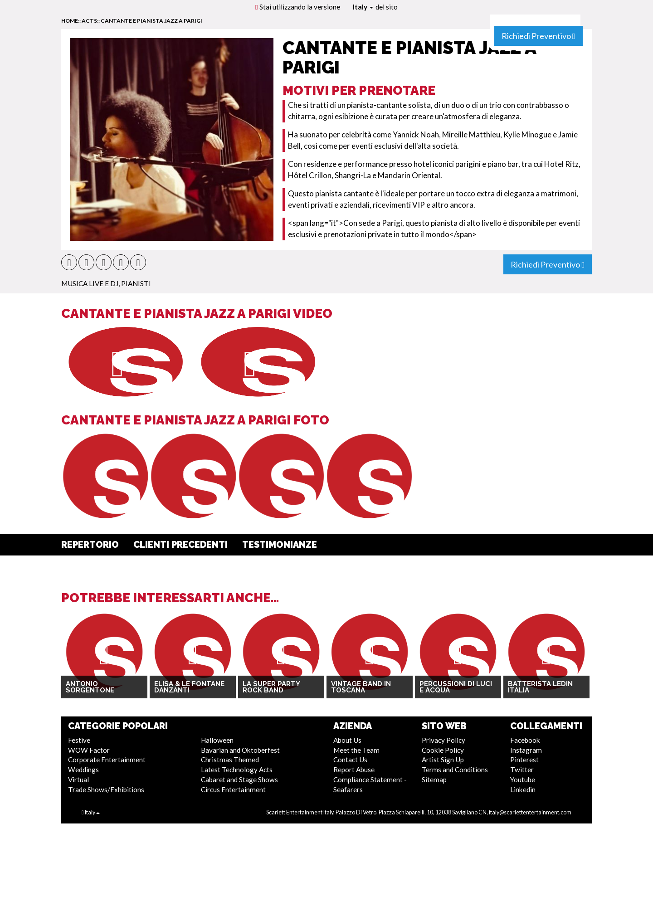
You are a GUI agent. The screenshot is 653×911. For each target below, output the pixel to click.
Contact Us (350, 759)
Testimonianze (279, 544)
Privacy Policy (443, 740)
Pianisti (136, 283)
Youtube (522, 779)
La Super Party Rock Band (271, 687)
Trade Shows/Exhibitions (106, 789)
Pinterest (524, 759)
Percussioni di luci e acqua (455, 687)
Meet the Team (356, 750)
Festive (79, 740)
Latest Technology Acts (237, 769)
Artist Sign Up (443, 759)
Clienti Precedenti (180, 544)
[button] (69, 262)
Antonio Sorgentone (90, 687)
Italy (363, 7)
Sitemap (434, 779)
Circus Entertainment (233, 789)
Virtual (78, 779)
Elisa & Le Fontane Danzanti (189, 687)
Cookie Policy (443, 750)
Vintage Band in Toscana (361, 687)
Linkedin (523, 789)
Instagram (526, 750)
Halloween (217, 740)
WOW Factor (89, 750)
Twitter (522, 769)
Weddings (83, 769)
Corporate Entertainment (107, 759)
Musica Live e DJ (89, 283)
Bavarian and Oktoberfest (240, 750)
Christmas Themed (230, 759)
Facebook (525, 740)
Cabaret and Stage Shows (239, 779)
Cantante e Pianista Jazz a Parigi (151, 20)
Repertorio (90, 544)
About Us (347, 740)
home (69, 20)
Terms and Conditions (455, 769)
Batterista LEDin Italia (540, 687)
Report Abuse (354, 769)
